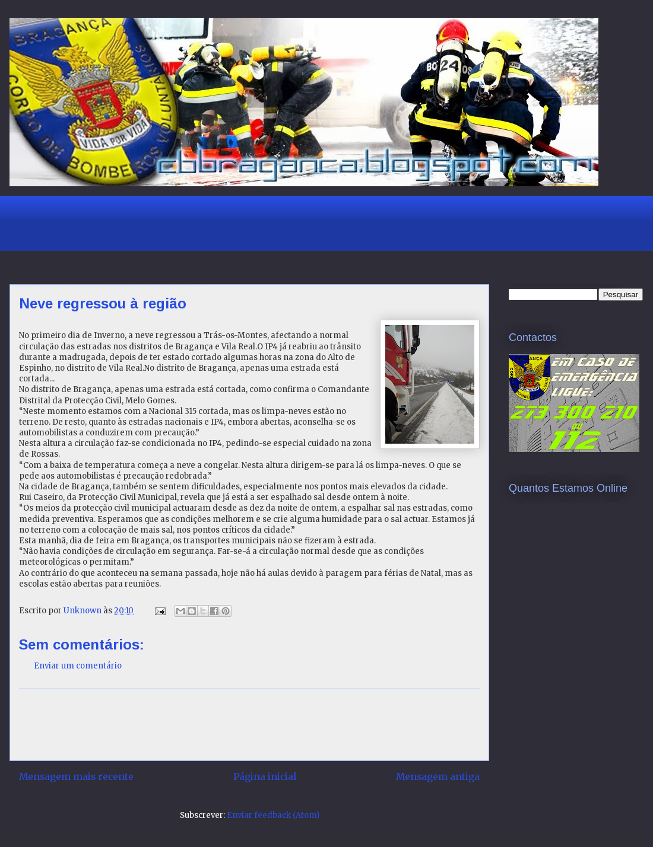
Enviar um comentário (78, 666)
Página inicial (264, 776)
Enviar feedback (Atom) (273, 815)
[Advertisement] (234, 222)
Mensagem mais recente (76, 776)
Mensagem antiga (438, 776)
